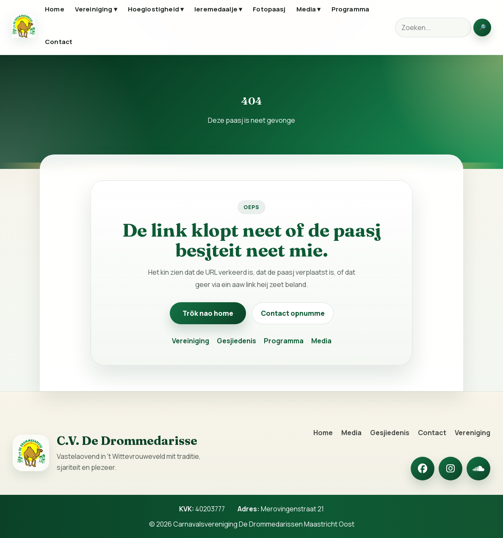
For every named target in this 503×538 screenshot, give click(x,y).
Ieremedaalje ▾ (218, 9)
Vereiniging (190, 340)
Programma (350, 9)
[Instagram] (450, 468)
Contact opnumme (293, 313)
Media (321, 340)
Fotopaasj (269, 9)
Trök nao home (207, 313)
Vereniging (472, 432)
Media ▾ (308, 9)
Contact (58, 41)
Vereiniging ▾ (96, 9)
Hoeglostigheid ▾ (156, 9)
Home (54, 9)
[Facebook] (422, 468)
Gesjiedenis (236, 340)
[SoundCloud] (478, 468)
